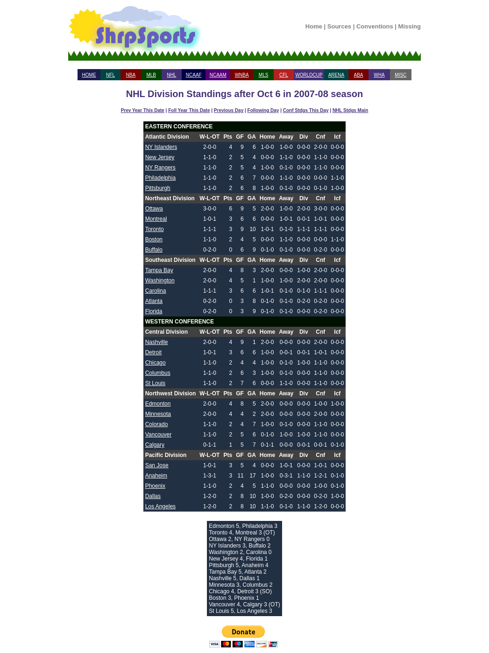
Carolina (155, 291)
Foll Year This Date (189, 110)
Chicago (155, 362)
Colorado (156, 424)
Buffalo (154, 249)
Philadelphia (160, 178)
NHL (171, 74)
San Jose (157, 465)
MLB (151, 74)
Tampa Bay (159, 270)
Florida (154, 311)
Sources (339, 26)
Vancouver (158, 434)
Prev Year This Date (142, 110)
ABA (358, 74)
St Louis (155, 383)
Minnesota (158, 414)
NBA (131, 74)
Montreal (156, 219)
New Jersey (160, 157)
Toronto (154, 229)
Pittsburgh (157, 188)
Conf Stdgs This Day (306, 110)
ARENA (336, 74)
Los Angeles (160, 506)
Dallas (153, 496)
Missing (409, 26)
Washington (160, 280)
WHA (379, 74)
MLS (264, 74)
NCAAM (218, 74)
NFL (110, 74)
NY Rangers (160, 167)
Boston (154, 239)
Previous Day (228, 110)
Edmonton (158, 403)
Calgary (154, 445)
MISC (400, 74)
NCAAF (194, 74)
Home (313, 26)
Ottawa (154, 208)
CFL (283, 74)
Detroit (153, 352)
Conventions (374, 26)
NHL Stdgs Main (350, 110)
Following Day (263, 110)
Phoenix (155, 486)
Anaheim (156, 475)
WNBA (242, 74)
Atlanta (154, 301)
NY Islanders (161, 147)
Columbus (157, 373)
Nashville (156, 342)
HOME (89, 74)
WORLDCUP (308, 74)
